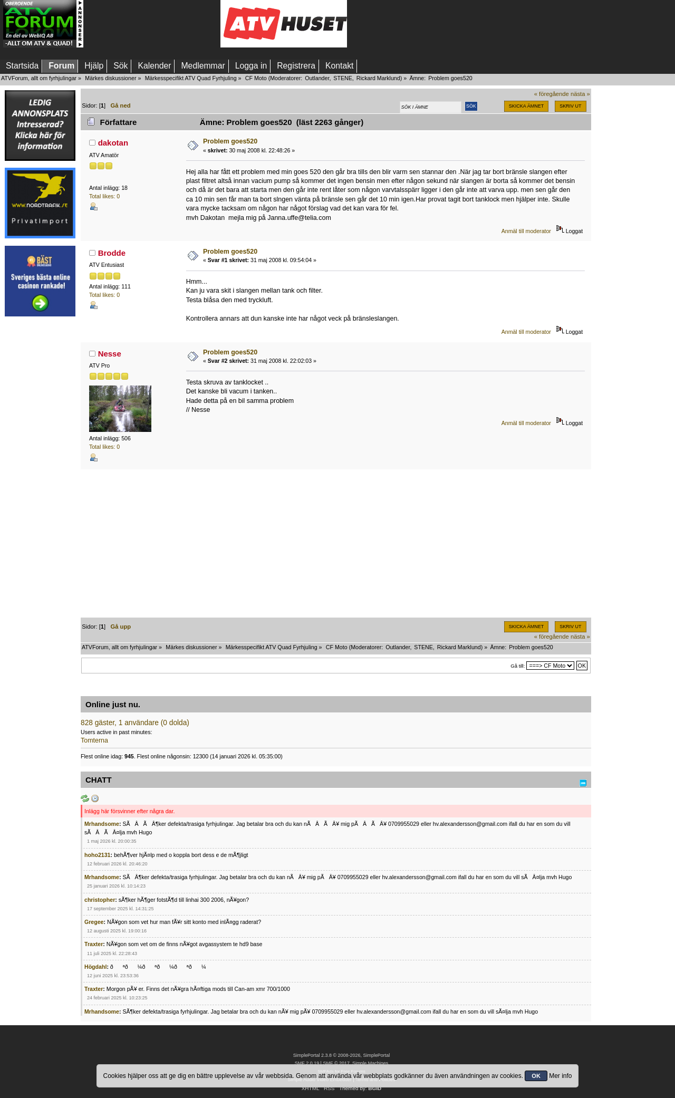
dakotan (113, 142)
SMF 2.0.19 (307, 1063)
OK (536, 1076)
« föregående (551, 94)
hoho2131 (97, 855)
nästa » (580, 94)
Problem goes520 (230, 141)
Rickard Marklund (378, 78)
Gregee (94, 922)
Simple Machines (370, 1063)
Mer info (560, 1076)
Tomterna (94, 740)
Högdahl (95, 967)
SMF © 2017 (336, 1063)
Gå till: (517, 666)
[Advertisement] (152, 23)
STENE (342, 78)
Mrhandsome (101, 824)
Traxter (93, 944)
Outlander (317, 78)
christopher (99, 900)
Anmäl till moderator (526, 231)
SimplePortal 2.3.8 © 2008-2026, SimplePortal (341, 1055)
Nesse (109, 353)
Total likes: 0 (104, 196)
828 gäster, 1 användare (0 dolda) (135, 723)
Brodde (112, 252)
